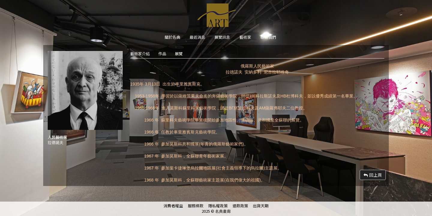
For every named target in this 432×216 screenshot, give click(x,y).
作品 (162, 53)
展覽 (179, 53)
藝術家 (245, 37)
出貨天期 (260, 205)
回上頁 (373, 175)
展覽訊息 (222, 37)
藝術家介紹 (140, 53)
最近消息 (197, 37)
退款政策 (240, 205)
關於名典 (172, 37)
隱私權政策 (218, 205)
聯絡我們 (268, 37)
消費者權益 (173, 205)
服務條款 (195, 205)
